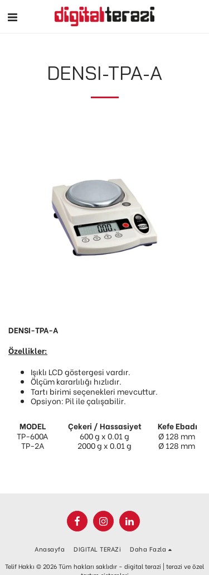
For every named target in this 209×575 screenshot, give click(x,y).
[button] (12, 16)
